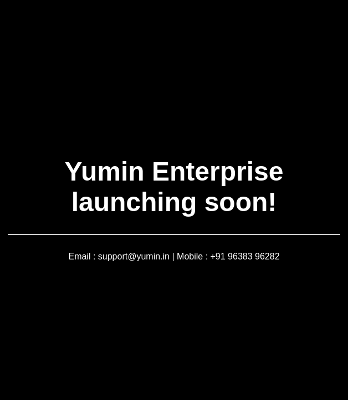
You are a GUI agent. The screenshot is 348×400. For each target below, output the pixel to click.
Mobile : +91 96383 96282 (228, 256)
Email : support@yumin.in (119, 256)
